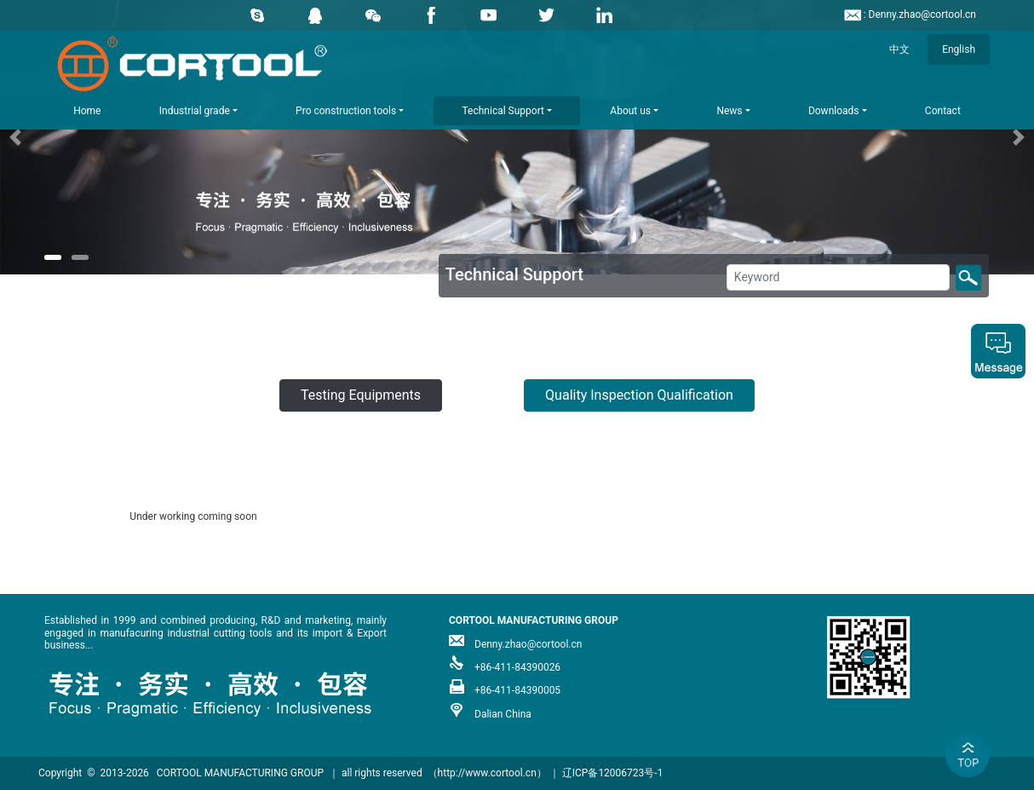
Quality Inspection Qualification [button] (639, 395)
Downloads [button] (833, 111)
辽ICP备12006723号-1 (612, 773)
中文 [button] (899, 49)
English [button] (958, 49)
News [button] (729, 111)
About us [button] (630, 111)
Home (87, 111)
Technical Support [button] (503, 111)
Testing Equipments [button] (361, 395)
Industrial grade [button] (194, 111)
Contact (943, 111)
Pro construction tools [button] (346, 111)
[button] (77, 137)
